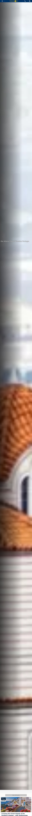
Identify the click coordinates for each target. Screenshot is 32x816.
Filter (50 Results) (16, 795)
